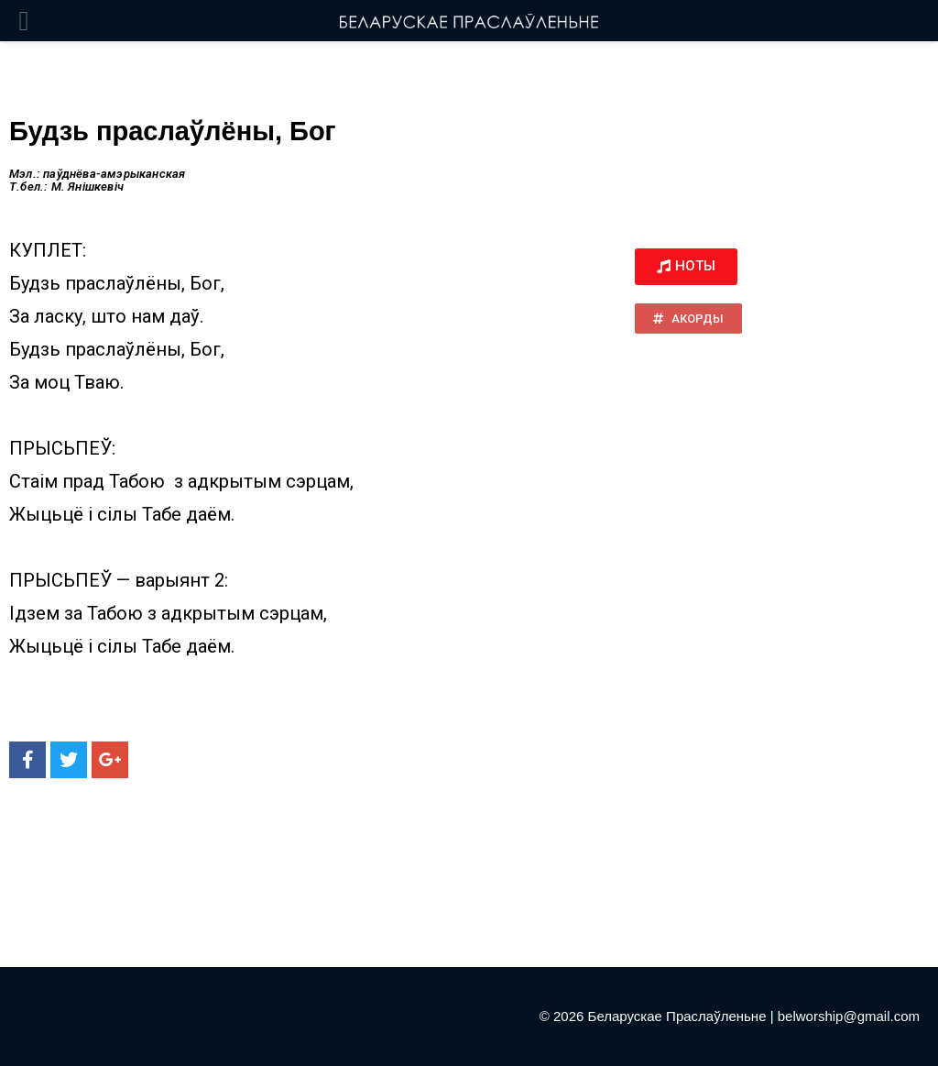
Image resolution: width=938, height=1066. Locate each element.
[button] (686, 266)
